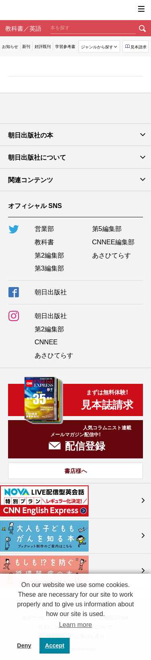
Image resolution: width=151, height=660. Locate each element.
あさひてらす (111, 255)
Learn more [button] (75, 624)
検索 (142, 28)
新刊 (26, 46)
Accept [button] (54, 645)
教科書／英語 (23, 28)
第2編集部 (49, 255)
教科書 (44, 241)
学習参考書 (65, 46)
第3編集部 (49, 268)
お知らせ (10, 46)
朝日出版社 (75, 10)
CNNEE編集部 (113, 241)
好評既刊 (43, 46)
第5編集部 (107, 228)
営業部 (44, 228)
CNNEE (46, 341)
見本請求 (138, 47)
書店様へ (75, 470)
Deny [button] (24, 645)
